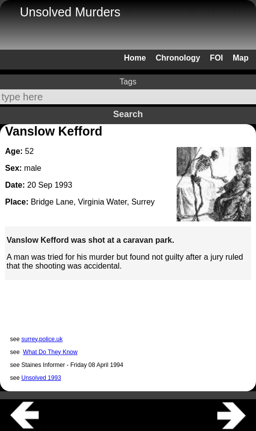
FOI (216, 58)
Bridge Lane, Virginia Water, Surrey (93, 202)
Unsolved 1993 (41, 377)
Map (241, 58)
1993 (63, 185)
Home (135, 58)
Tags (128, 81)
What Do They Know (50, 352)
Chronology (178, 58)
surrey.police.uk (42, 339)
